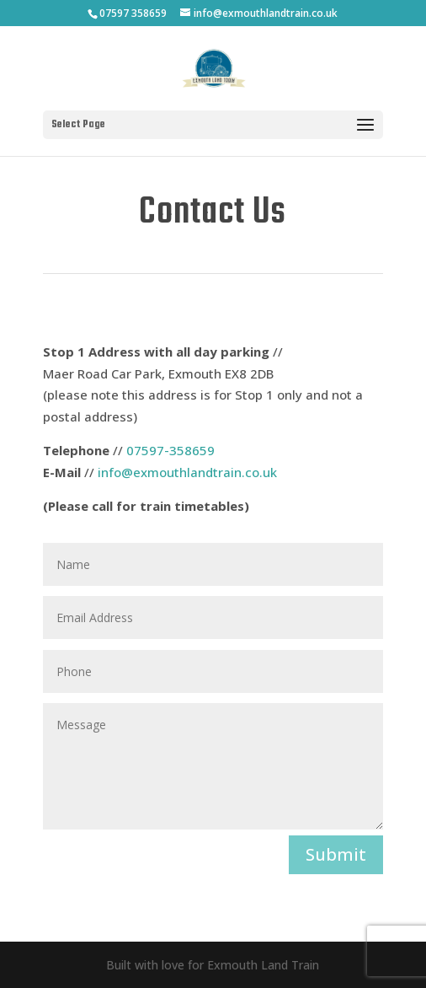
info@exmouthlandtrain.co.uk (187, 472)
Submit (336, 854)
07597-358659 (170, 450)
